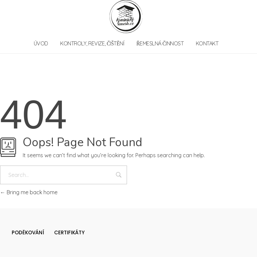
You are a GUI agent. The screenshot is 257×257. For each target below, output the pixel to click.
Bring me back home (28, 192)
